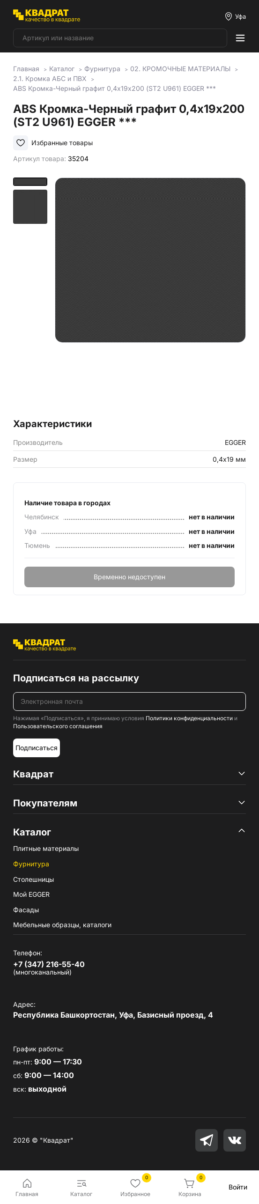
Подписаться (36, 748)
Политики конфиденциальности (189, 718)
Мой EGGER (31, 894)
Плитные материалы (46, 848)
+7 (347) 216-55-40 (49, 964)
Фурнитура (31, 864)
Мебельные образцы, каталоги (62, 925)
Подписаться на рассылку (76, 678)
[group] (150, 295)
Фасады (26, 910)
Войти (238, 1187)
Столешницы (33, 879)
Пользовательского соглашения (58, 726)
